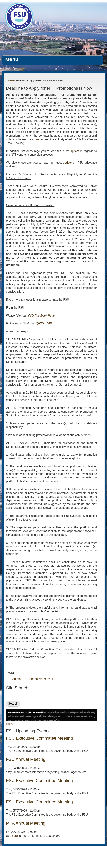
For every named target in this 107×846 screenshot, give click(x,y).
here (37, 139)
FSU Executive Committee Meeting (39, 738)
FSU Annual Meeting (25, 759)
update (74, 151)
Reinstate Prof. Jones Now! (25, 712)
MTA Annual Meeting (25, 823)
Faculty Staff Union (26, 37)
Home (11, 81)
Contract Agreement (40, 678)
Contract (16, 678)
